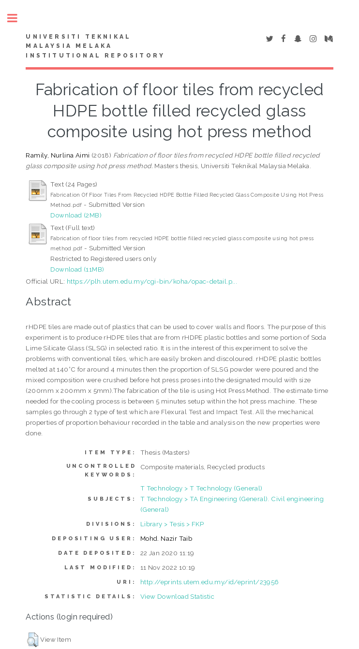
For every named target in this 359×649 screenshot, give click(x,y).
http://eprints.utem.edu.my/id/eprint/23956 (209, 582)
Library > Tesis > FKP (172, 524)
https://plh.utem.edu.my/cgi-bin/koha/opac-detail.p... (152, 281)
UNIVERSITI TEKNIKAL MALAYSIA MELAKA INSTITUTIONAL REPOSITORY (95, 46)
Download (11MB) (77, 269)
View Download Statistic (177, 596)
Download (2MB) (76, 215)
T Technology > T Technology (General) (201, 488)
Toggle (17, 18)
